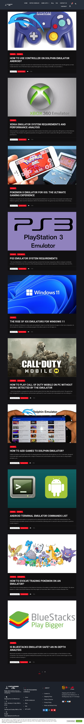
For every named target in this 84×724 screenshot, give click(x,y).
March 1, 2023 (14, 331)
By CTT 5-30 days (74, 696)
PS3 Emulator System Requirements (33, 258)
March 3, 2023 (14, 205)
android (13, 54)
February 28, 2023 (15, 398)
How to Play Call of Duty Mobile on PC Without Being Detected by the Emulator (41, 386)
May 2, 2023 (13, 71)
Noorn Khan (22, 71)
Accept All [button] (79, 721)
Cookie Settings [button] (70, 721)
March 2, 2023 (14, 268)
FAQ (57, 3)
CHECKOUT (64, 6)
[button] (75, 3)
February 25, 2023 (15, 528)
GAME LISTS (45, 3)
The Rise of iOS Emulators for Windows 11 (37, 321)
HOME (25, 3)
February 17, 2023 (14, 662)
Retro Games (21, 254)
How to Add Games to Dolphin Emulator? (37, 450)
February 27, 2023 (14, 463)
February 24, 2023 (15, 594)
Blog (52, 3)
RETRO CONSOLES (34, 3)
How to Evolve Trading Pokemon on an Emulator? (35, 582)
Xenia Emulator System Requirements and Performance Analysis (38, 126)
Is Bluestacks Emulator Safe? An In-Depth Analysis (38, 648)
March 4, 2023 (14, 139)
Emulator (20, 54)
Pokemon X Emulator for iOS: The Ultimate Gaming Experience (38, 194)
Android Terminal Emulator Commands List (39, 515)
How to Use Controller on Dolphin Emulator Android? (39, 60)
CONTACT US (63, 3)
